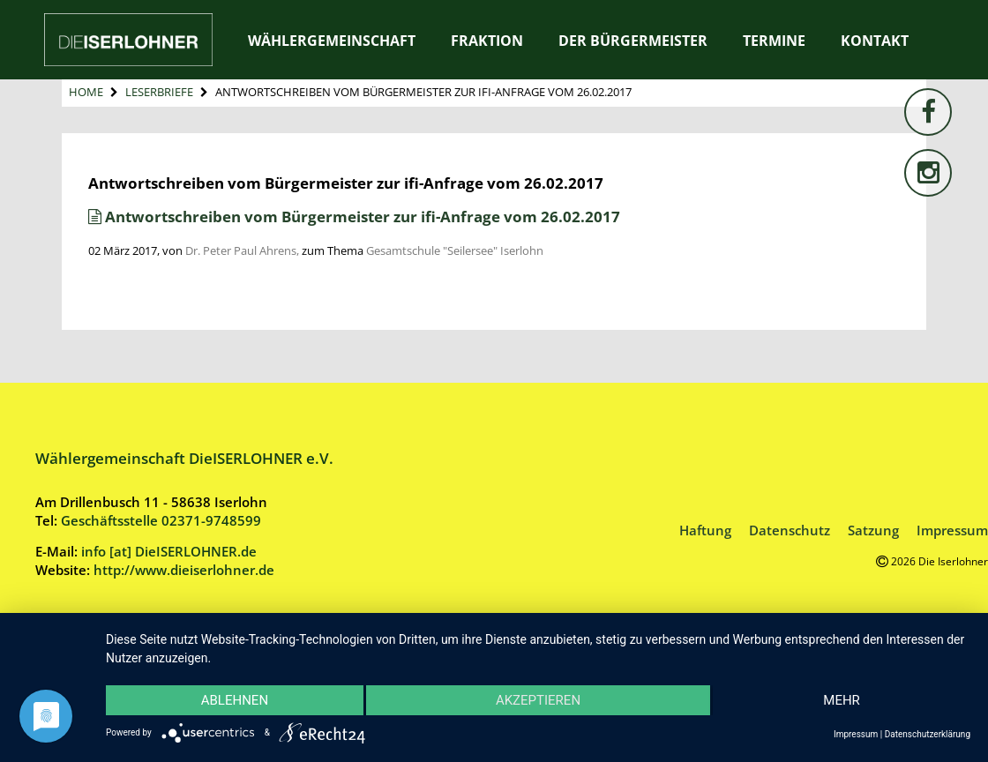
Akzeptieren (538, 700)
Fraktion (487, 40)
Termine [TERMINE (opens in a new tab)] (774, 40)
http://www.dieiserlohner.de (184, 570)
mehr (841, 700)
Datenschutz (789, 530)
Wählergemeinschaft (331, 40)
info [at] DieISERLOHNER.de (169, 551)
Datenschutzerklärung (927, 734)
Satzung (873, 530)
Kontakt (875, 40)
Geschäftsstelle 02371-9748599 (161, 520)
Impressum (952, 530)
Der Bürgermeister (632, 40)
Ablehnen (234, 700)
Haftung (705, 530)
